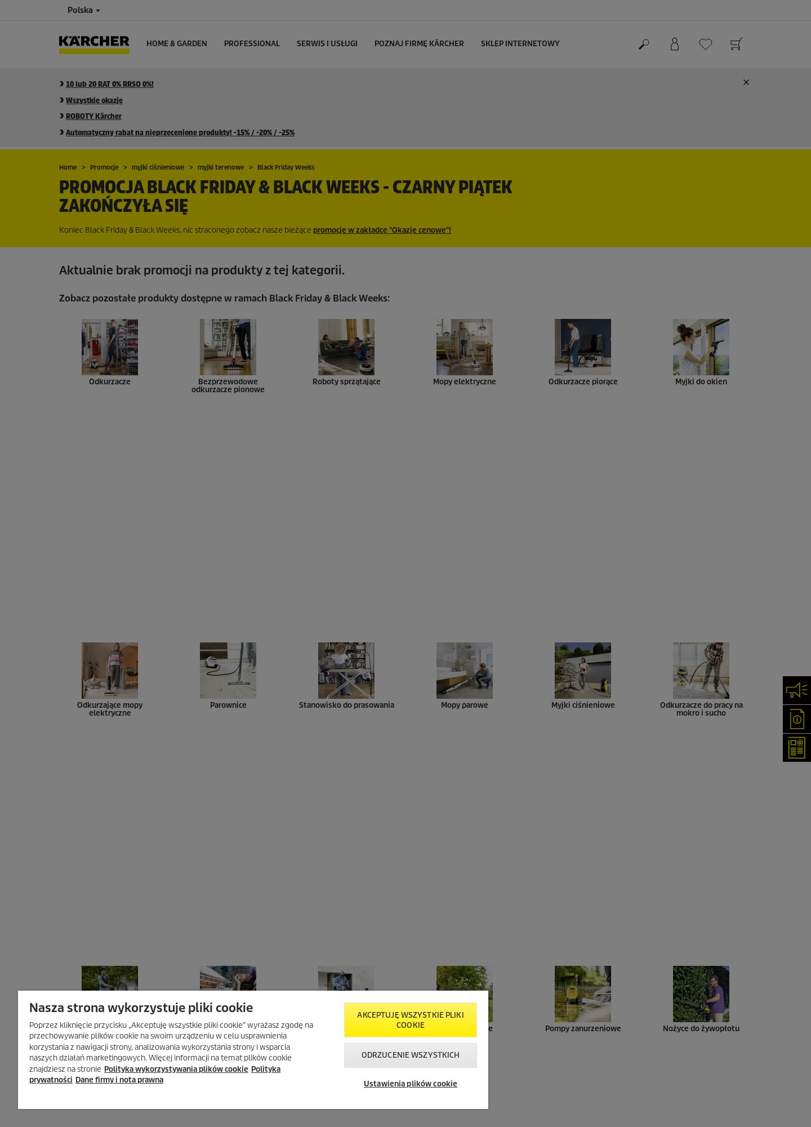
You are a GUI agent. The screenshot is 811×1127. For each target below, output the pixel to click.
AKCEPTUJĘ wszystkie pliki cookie (410, 1020)
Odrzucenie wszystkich (411, 1055)
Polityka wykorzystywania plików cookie (176, 1069)
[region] (253, 1050)
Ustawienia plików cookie (410, 1084)
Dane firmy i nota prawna (119, 1080)
